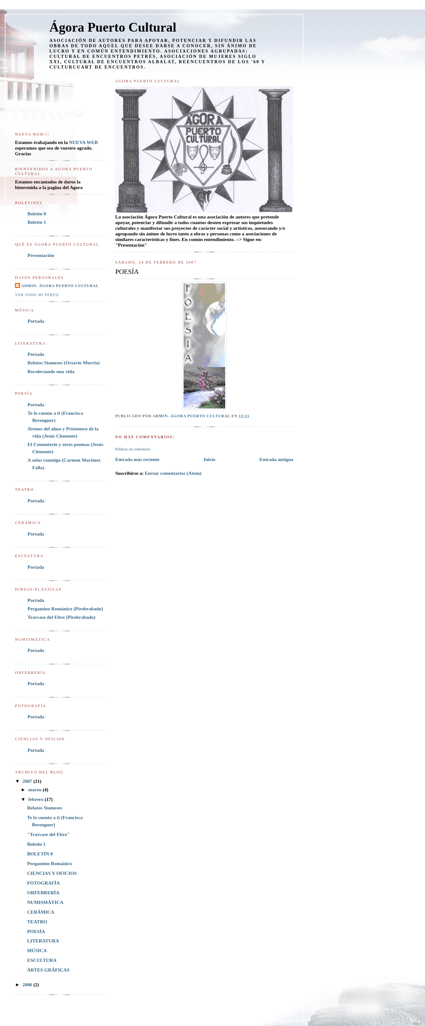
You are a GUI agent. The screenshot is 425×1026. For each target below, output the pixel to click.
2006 (28, 984)
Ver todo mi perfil (37, 295)
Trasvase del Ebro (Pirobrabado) (61, 617)
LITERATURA (43, 940)
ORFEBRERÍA (43, 892)
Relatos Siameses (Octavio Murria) (64, 362)
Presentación (41, 255)
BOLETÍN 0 (40, 853)
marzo (35, 789)
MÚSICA (37, 950)
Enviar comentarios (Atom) (173, 473)
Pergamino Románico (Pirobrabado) (65, 608)
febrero (36, 799)
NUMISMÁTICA (45, 902)
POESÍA (36, 931)
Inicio (209, 459)
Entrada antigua (276, 459)
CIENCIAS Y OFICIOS (52, 873)
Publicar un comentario (132, 449)
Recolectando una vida (51, 371)
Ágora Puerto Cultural (112, 27)
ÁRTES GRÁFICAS (48, 969)
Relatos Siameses (44, 807)
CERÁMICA (40, 912)
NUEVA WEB (83, 142)
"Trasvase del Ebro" (48, 834)
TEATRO (37, 921)
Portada (36, 321)
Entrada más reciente (137, 459)
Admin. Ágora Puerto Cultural (60, 286)
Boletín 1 (37, 222)
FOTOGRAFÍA (43, 882)
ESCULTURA (42, 960)
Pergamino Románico (49, 863)
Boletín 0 (37, 213)
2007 (28, 781)
